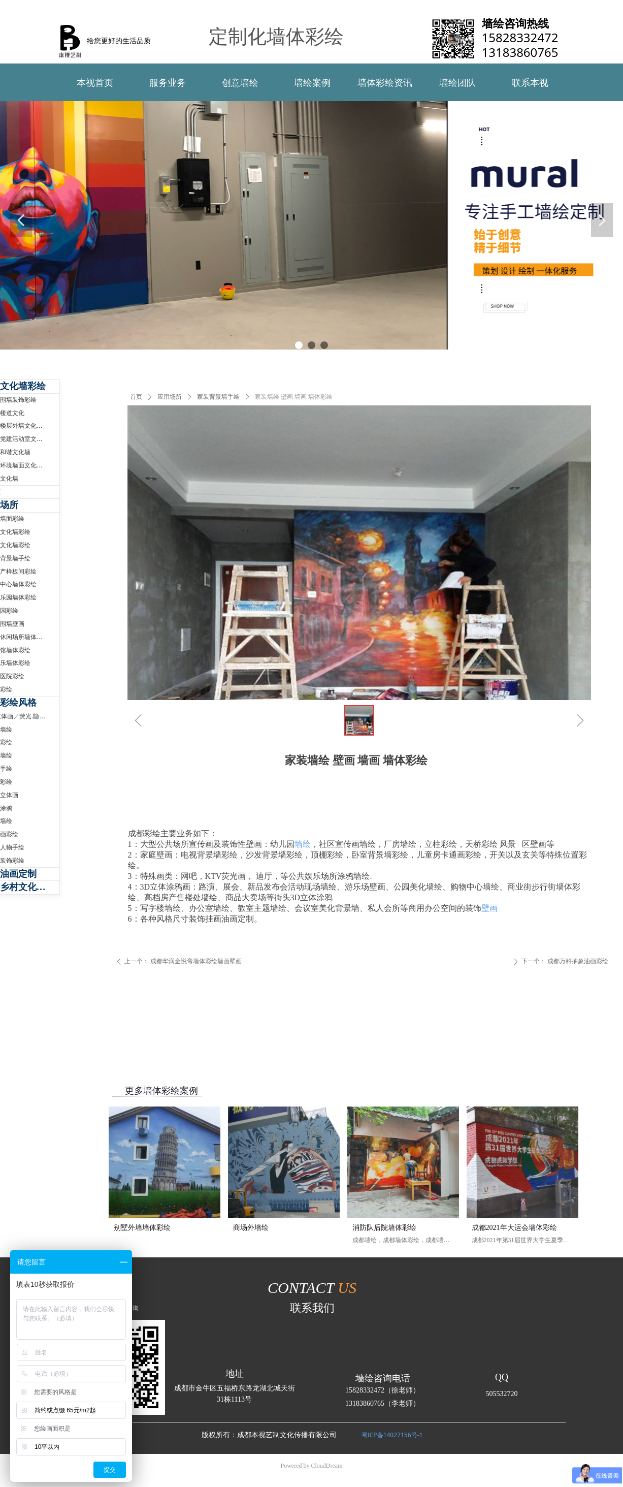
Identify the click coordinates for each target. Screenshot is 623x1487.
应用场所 (169, 396)
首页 (136, 396)
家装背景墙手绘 (218, 396)
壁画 (489, 908)
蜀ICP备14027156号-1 (392, 1435)
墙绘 (302, 844)
